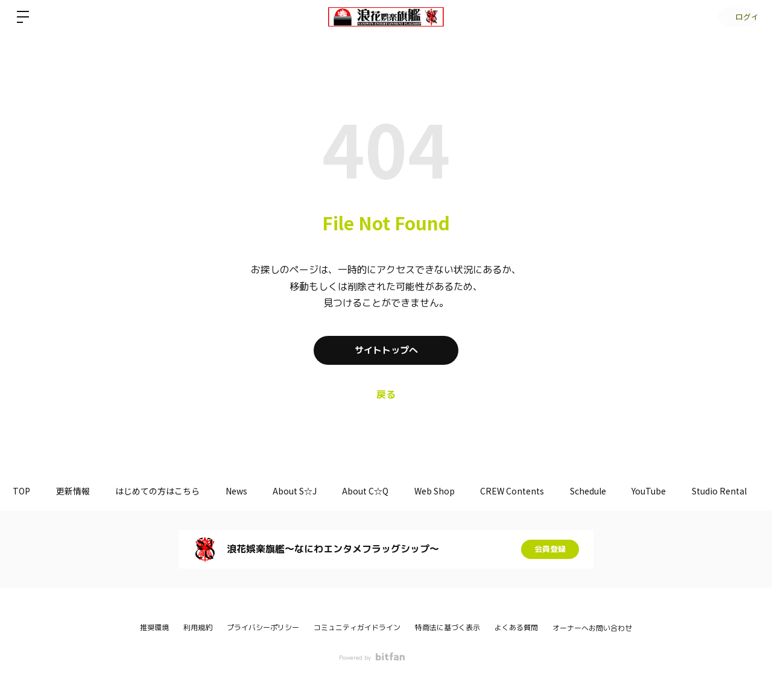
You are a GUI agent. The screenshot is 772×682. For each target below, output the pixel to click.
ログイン (735, 16)
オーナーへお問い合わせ (592, 628)
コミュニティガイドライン (357, 628)
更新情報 (79, 491)
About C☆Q (390, 491)
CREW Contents (546, 491)
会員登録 (550, 549)
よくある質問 (516, 628)
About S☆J (315, 491)
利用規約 (197, 628)
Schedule (627, 491)
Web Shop (464, 491)
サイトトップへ (386, 350)
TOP (24, 491)
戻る (386, 395)
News (252, 491)
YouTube (692, 491)
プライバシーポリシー (263, 628)
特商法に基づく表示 (447, 628)
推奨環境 (154, 628)
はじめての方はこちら (169, 491)
